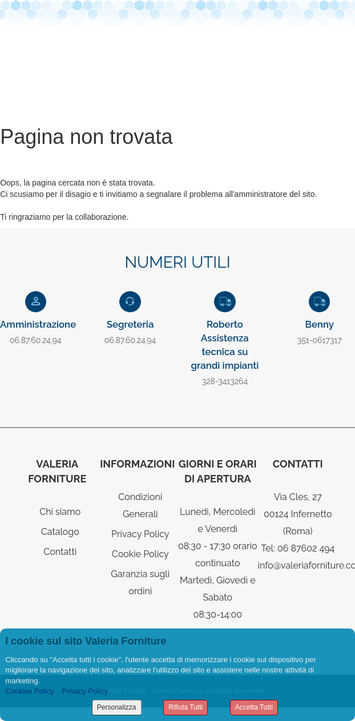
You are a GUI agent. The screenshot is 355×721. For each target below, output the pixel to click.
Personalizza (116, 707)
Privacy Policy (140, 534)
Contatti (59, 551)
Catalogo (60, 531)
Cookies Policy (29, 691)
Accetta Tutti (254, 707)
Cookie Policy (140, 554)
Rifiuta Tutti (185, 707)
